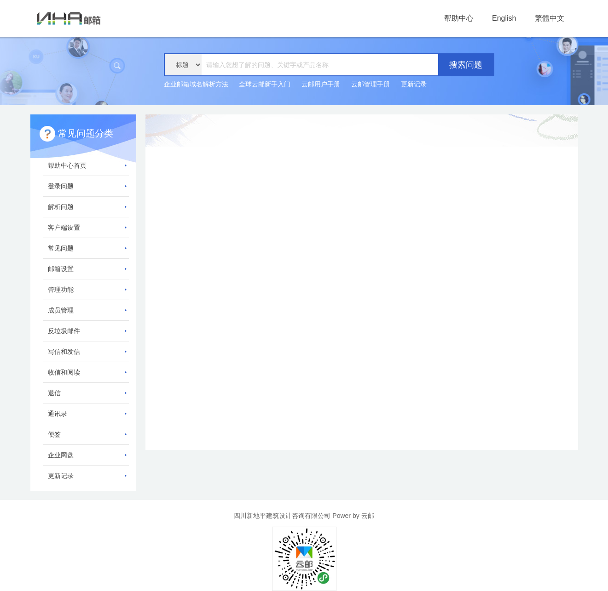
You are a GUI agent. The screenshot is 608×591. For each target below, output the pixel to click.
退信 (87, 393)
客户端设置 (87, 227)
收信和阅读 (87, 372)
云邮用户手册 (320, 84)
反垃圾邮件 (87, 331)
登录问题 (87, 186)
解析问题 (87, 206)
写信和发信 (87, 351)
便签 (87, 434)
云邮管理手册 (370, 84)
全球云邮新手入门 (264, 84)
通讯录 (87, 413)
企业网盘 (87, 455)
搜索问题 (465, 64)
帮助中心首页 (87, 165)
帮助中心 (459, 18)
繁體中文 (549, 18)
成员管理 (87, 310)
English (504, 18)
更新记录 (414, 84)
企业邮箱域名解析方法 (196, 84)
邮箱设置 (87, 269)
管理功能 (87, 289)
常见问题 (87, 248)
